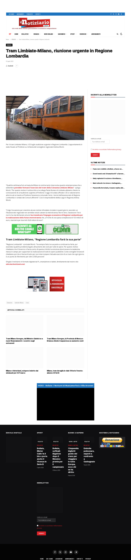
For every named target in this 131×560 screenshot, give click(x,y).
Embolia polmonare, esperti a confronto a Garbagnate (89, 455)
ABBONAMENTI (20, 14)
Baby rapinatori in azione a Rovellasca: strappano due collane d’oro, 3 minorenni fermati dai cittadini (108, 179)
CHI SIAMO (11, 14)
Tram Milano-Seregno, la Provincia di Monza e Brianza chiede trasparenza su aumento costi (65, 339)
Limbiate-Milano (19, 302)
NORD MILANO (48, 34)
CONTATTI (37, 14)
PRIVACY (88, 558)
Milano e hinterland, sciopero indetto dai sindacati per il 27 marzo (22, 371)
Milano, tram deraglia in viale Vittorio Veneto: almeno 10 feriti (65, 371)
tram (27, 302)
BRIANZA (36, 34)
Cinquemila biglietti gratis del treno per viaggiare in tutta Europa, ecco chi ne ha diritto (73, 460)
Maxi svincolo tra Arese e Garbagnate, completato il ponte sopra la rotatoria (107, 183)
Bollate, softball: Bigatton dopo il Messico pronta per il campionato (58, 457)
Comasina (9, 302)
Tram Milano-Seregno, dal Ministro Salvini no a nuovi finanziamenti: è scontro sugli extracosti (24, 340)
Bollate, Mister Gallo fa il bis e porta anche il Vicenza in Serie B (42, 456)
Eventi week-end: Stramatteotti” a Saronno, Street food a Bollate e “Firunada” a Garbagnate (109, 174)
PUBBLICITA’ (30, 14)
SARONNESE (61, 34)
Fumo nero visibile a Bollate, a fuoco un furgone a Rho (107, 169)
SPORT (72, 34)
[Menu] (10, 34)
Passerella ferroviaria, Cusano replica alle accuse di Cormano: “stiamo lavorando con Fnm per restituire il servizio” (108, 188)
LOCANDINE (59, 558)
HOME (16, 34)
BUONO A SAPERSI (73, 441)
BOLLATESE (25, 34)
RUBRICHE (83, 34)
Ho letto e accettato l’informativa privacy (107, 149)
